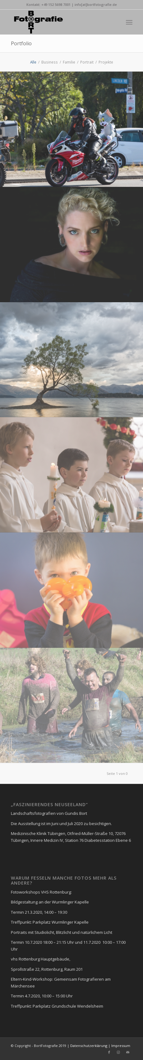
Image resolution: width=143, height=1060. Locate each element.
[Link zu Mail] (127, 1052)
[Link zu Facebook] (109, 1052)
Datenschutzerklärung (88, 1045)
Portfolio (21, 43)
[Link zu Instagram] (118, 1052)
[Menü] (129, 22)
